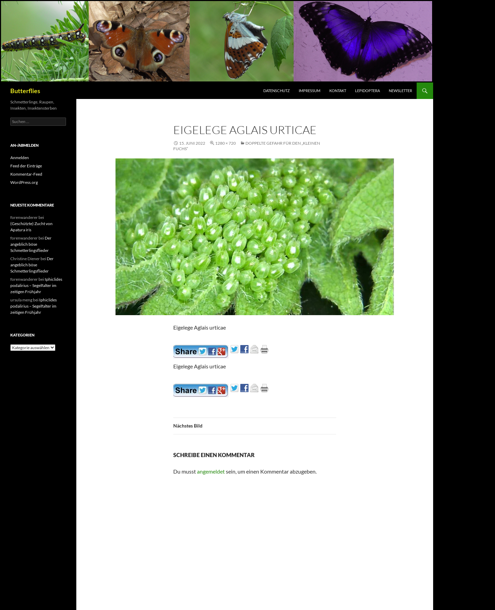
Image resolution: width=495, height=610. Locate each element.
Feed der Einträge (26, 165)
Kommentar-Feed (26, 174)
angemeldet (211, 471)
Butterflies (25, 91)
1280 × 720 (225, 143)
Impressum (309, 90)
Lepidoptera (367, 90)
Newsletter (400, 90)
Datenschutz (276, 90)
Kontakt (337, 90)
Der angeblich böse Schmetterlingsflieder (31, 244)
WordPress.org (24, 182)
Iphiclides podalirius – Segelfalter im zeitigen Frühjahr (36, 285)
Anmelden (19, 157)
